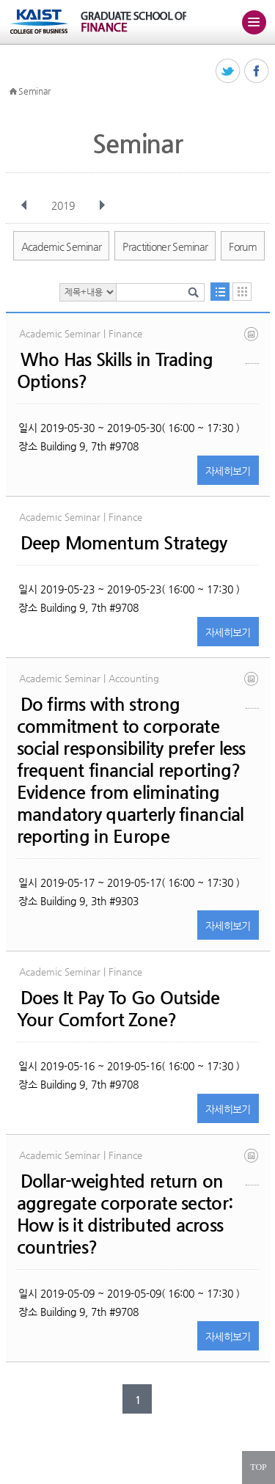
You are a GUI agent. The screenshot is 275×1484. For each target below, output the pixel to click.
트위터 (228, 71)
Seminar (34, 91)
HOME (13, 91)
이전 (24, 205)
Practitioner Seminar (165, 246)
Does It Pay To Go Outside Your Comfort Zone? (118, 1008)
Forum (243, 246)
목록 (220, 291)
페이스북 (257, 71)
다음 (102, 205)
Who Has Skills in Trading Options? (115, 370)
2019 (64, 205)
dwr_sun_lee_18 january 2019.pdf (252, 1166)
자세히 (228, 471)
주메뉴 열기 (253, 22)
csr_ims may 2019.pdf (252, 690)
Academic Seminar (61, 246)
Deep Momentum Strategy (124, 543)
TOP (258, 1467)
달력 (242, 291)
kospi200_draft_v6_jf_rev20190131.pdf (252, 345)
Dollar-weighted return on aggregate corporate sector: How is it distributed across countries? (125, 1214)
